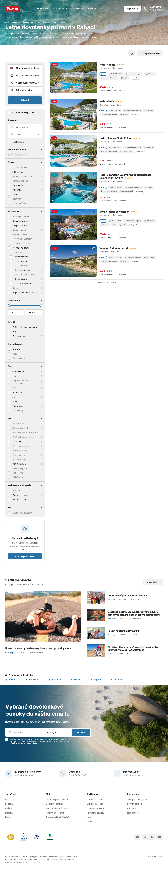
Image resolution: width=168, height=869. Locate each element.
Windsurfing (17, 410)
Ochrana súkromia (95, 804)
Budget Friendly (19, 230)
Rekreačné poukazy (95, 812)
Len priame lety (19, 142)
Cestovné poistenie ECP (57, 799)
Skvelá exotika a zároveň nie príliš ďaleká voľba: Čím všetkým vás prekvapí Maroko (133, 649)
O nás (7, 799)
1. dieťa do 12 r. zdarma (109, 78)
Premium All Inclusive (22, 176)
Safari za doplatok (20, 428)
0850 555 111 (76, 771)
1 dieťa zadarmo (21, 256)
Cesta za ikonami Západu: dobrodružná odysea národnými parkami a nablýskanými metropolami (134, 613)
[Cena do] (25, 305)
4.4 (103, 147)
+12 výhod (134, 261)
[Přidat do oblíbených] (93, 65)
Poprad (95, 679)
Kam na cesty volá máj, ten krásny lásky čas (38, 648)
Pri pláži (125, 78)
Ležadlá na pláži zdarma (22, 512)
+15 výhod (139, 151)
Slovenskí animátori (23, 239)
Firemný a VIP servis (55, 812)
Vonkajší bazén (19, 464)
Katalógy (91, 817)
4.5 (103, 187)
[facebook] (137, 837)
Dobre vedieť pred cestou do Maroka (127, 595)
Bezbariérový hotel (20, 446)
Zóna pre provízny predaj (138, 799)
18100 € (31, 312)
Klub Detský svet (20, 468)
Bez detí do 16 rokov (109, 191)
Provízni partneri (134, 804)
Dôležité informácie (95, 799)
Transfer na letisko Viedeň (57, 817)
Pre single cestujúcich (22, 216)
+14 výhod (135, 78)
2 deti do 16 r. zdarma (109, 261)
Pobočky (9, 804)
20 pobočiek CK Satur (29, 771)
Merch (89, 821)
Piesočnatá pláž (19, 450)
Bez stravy (17, 198)
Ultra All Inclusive (20, 167)
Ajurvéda (16, 490)
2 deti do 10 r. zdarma (109, 115)
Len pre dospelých (20, 225)
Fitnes (15, 376)
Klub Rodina (17, 472)
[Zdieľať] (131, 53)
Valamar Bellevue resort (113, 248)
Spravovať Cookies (155, 857)
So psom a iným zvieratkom (24, 292)
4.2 (103, 74)
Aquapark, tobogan (22, 265)
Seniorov (16, 288)
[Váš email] (24, 732)
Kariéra (8, 808)
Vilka (14, 353)
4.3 (103, 258)
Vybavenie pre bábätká (24, 274)
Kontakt (8, 817)
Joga (14, 397)
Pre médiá (131, 808)
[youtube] (159, 837)
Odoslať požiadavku (25, 556)
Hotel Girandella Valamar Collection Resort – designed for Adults (126, 176)
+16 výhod (134, 115)
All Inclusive (17, 172)
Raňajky (15, 194)
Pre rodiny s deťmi (20, 247)
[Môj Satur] (132, 9)
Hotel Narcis (106, 101)
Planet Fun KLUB (22, 243)
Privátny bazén (19, 423)
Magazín (9, 812)
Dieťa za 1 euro (20, 252)
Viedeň (10, 679)
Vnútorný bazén (19, 499)
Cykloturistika (18, 371)
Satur (92, 8)
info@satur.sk (131, 771)
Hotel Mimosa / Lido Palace (115, 138)
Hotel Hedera (107, 64)
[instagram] (152, 837)
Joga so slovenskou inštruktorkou (21, 382)
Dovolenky (42, 8)
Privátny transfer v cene (23, 437)
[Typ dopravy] (25, 127)
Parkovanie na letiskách (56, 808)
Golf (14, 388)
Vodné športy (18, 406)
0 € (12, 312)
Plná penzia (17, 185)
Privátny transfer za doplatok (25, 432)
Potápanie (17, 392)
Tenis (14, 401)
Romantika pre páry (21, 221)
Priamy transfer (19, 455)
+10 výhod (133, 225)
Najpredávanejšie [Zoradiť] (150, 53)
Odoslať (81, 732)
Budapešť (54, 679)
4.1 (103, 111)
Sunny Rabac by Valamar (114, 211)
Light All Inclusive (20, 181)
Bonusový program (95, 808)
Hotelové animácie (22, 270)
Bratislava (31, 679)
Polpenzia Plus (19, 203)
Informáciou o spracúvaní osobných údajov (24, 743)
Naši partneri (133, 812)
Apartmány (17, 349)
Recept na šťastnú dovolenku (123, 630)
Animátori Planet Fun (21, 234)
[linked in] (145, 837)
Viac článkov (153, 582)
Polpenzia (16, 190)
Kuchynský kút (18, 358)
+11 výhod (139, 191)
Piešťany (116, 679)
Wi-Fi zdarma (18, 441)
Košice (75, 679)
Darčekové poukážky (55, 804)
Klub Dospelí (18, 477)
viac (94, 37)
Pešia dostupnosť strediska (24, 327)
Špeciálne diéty (19, 459)
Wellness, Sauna (19, 495)
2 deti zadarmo (20, 261)
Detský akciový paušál (24, 283)
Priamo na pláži (126, 151)
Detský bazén (20, 279)
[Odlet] (25, 134)
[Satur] (12, 8)
